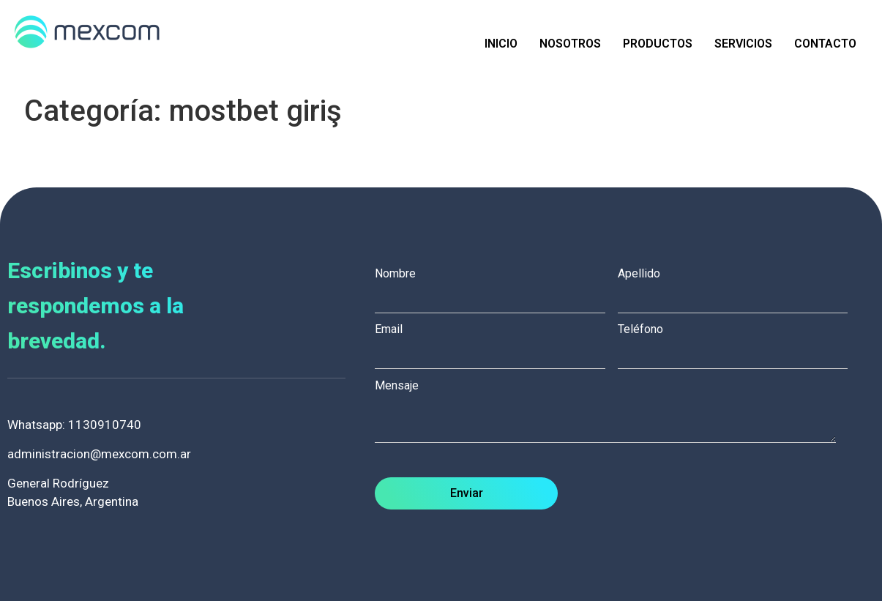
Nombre (496, 286)
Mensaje (613, 412)
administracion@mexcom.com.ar (99, 454)
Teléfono (739, 342)
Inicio (501, 44)
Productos (657, 44)
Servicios (743, 44)
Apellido (739, 286)
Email (496, 342)
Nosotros (570, 44)
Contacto (825, 44)
